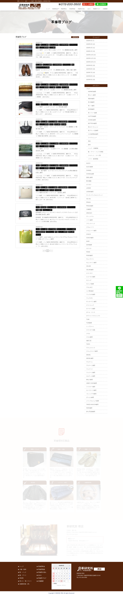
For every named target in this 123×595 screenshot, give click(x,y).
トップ (48, 9)
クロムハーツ (90, 227)
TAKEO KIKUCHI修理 (92, 404)
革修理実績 (72, 9)
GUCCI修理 (57, 124)
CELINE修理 (58, 190)
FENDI (88, 252)
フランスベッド (90, 223)
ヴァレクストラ (90, 347)
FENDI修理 (89, 255)
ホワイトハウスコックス (93, 315)
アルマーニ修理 (90, 365)
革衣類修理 (91, 109)
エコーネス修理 (60, 168)
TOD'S (88, 344)
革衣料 (21, 578)
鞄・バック (22, 572)
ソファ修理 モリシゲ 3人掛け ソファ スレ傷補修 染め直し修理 (56, 89)
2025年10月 (89, 62)
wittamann (89, 213)
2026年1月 (89, 51)
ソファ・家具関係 (44, 47)
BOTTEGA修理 (92, 123)
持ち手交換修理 (90, 411)
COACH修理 (89, 237)
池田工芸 (88, 340)
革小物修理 (91, 102)
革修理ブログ (96, 9)
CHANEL (88, 170)
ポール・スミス (90, 312)
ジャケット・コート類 (94, 155)
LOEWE (88, 188)
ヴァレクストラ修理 (92, 351)
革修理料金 (64, 9)
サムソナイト (90, 259)
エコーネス (52, 168)
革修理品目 (55, 9)
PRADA (88, 202)
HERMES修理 (92, 91)
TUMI (87, 319)
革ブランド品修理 (54, 44)
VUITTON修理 (52, 229)
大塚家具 (88, 209)
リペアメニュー (73, 44)
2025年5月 (89, 79)
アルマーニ (89, 362)
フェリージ (89, 369)
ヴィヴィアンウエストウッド (94, 195)
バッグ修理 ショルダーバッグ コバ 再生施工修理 (51, 107)
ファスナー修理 (90, 386)
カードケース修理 (91, 390)
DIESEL (88, 355)
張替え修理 (71, 231)
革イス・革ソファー (25, 581)
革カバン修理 (44, 121)
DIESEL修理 (89, 358)
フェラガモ (89, 298)
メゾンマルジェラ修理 (92, 401)
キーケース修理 (90, 308)
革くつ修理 (39, 64)
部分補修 (65, 104)
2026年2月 (89, 47)
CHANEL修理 (92, 120)
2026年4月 (89, 40)
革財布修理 (43, 207)
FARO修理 (89, 408)
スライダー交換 (90, 330)
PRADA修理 (89, 206)
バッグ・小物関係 (57, 104)
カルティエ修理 (90, 376)
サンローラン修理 (91, 301)
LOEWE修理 (89, 191)
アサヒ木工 (89, 287)
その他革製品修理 (64, 44)
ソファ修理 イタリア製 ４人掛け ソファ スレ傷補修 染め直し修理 (56, 50)
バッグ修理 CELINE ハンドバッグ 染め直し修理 (51, 192)
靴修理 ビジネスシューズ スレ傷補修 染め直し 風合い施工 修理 (56, 70)
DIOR (87, 241)
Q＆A (89, 9)
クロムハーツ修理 (47, 210)
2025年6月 (89, 76)
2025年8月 (89, 69)
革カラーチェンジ (61, 229)
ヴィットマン (90, 216)
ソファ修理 (52, 47)
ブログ (37, 44)
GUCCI (51, 124)
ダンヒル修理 (90, 397)
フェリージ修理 (90, 372)
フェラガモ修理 (90, 294)
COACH (88, 234)
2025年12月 (89, 54)
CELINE (52, 190)
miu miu (88, 198)
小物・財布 (22, 569)
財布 (41, 210)
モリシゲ (58, 87)
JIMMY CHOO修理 (91, 383)
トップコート (90, 326)
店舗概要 (105, 9)
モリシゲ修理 (65, 87)
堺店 (37, 47)
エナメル (38, 234)
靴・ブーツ (22, 575)
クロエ (88, 333)
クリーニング (90, 305)
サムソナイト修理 (91, 262)
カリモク (52, 146)
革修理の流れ (81, 9)
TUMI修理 (89, 323)
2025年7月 (89, 72)
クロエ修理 (89, 337)
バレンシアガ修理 (91, 393)
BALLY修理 (89, 379)
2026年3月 (89, 44)
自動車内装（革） (24, 584)
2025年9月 (89, 65)
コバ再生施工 (90, 291)
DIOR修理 (89, 245)
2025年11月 (89, 58)
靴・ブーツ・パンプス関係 (42, 67)
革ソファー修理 (44, 44)
